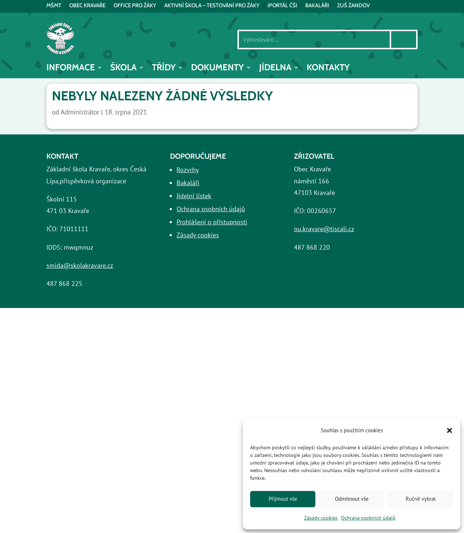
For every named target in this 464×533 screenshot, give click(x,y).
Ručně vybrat (421, 498)
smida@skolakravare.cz (79, 265)
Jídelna (275, 68)
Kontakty (328, 68)
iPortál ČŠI (282, 6)
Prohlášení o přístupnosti (212, 222)
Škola (123, 68)
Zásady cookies (320, 518)
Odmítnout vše (352, 498)
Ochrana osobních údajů (368, 518)
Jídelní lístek (194, 196)
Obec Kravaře (87, 6)
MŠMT (53, 6)
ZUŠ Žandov (353, 6)
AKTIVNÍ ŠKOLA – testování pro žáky (212, 6)
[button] (449, 430)
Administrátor (80, 112)
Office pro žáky (134, 6)
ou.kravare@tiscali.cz (324, 229)
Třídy (164, 68)
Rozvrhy (188, 170)
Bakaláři (188, 183)
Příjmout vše (283, 498)
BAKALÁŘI (317, 6)
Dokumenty (217, 68)
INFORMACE (70, 68)
